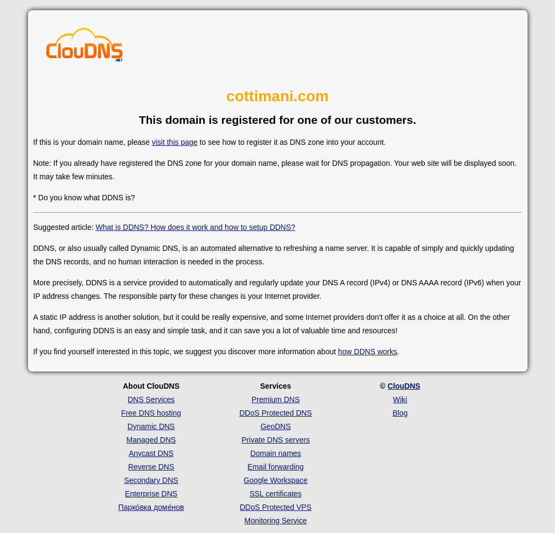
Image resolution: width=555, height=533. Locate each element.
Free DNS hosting (151, 413)
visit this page (175, 142)
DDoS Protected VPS (275, 507)
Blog (399, 413)
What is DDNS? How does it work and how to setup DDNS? (195, 227)
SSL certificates (275, 493)
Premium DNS (276, 399)
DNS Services (151, 399)
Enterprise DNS (151, 493)
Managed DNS (151, 440)
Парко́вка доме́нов (151, 507)
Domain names (275, 453)
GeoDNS (275, 426)
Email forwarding (275, 466)
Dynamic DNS (151, 426)
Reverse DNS (151, 466)
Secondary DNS (151, 480)
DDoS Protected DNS (275, 413)
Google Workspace (276, 480)
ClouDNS (403, 386)
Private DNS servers (275, 440)
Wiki (400, 399)
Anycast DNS (151, 453)
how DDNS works (367, 351)
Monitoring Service (276, 520)
